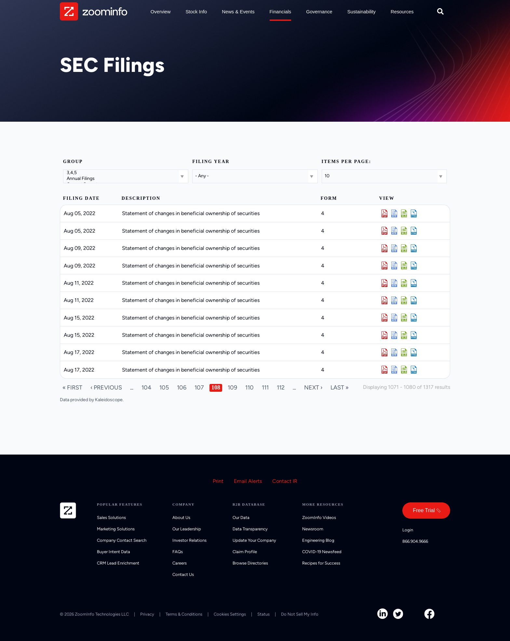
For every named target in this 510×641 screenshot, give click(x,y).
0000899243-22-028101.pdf (384, 248)
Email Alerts (248, 481)
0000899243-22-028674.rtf (394, 335)
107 (199, 387)
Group (73, 161)
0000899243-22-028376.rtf (394, 283)
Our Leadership (186, 528)
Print (218, 481)
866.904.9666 (415, 541)
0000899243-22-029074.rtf (394, 352)
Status (263, 614)
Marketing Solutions (116, 528)
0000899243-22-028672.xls (404, 317)
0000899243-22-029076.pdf (384, 370)
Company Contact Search (121, 540)
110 (249, 387)
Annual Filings (126, 179)
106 (181, 387)
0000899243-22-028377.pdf (384, 300)
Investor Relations (189, 540)
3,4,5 (126, 173)
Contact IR (284, 481)
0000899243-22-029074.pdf (384, 352)
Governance (319, 11)
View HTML (414, 213)
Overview (161, 11)
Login (407, 529)
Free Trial (424, 510)
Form (329, 198)
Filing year (210, 161)
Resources (402, 11)
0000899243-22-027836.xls (404, 231)
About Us (181, 517)
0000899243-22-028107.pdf (384, 265)
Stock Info (196, 11)
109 (232, 387)
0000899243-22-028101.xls (404, 248)
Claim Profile (245, 551)
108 (215, 387)
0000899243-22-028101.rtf (394, 248)
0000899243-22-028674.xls (404, 335)
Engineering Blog (318, 540)
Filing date (81, 198)
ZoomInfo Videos (319, 517)
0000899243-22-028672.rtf (394, 317)
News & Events (238, 11)
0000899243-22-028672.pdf (384, 317)
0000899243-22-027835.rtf (394, 213)
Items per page (345, 161)
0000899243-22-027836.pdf (384, 231)
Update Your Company (254, 540)
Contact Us (183, 574)
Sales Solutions (111, 517)
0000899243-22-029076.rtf (394, 370)
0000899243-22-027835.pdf (384, 213)
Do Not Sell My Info (299, 614)
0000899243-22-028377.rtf (394, 300)
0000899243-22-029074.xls (404, 352)
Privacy (147, 614)
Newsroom (312, 528)
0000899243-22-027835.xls (404, 213)
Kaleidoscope (109, 399)
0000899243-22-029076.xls (404, 370)
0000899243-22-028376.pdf (384, 283)
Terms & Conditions (184, 614)
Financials (280, 11)
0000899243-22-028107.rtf (394, 265)
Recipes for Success (321, 563)
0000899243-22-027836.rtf (394, 231)
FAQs (177, 551)
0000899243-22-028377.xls (404, 300)
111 (265, 387)
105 (164, 387)
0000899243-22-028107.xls (404, 265)
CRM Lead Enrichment (118, 563)
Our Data (241, 517)
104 (146, 387)
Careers (179, 563)
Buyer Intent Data (113, 551)
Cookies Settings (230, 614)
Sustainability (361, 11)
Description (141, 198)
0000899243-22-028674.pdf (384, 335)
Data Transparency (250, 528)
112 (281, 387)
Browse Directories (250, 563)
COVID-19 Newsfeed (322, 551)
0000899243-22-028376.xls (404, 283)
